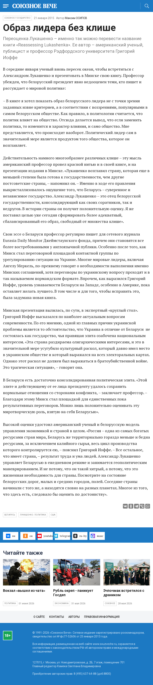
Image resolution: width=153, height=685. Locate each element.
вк (10, 536)
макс (97, 536)
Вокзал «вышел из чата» (24, 590)
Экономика (62, 603)
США (53, 515)
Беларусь (9, 515)
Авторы (74, 616)
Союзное (110, 603)
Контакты (56, 616)
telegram (62, 536)
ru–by (80, 536)
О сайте (39, 616)
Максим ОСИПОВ (76, 18)
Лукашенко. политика (33, 515)
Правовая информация (102, 616)
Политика (10, 603)
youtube (45, 536)
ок (27, 536)
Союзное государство (17, 18)
